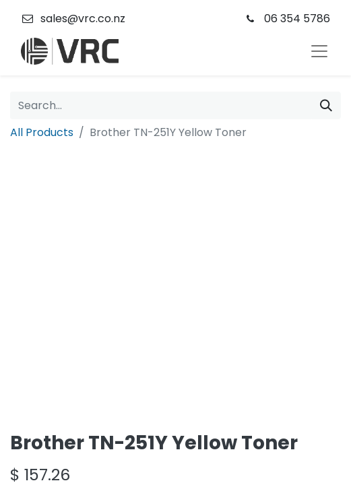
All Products (41, 132)
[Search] (326, 105)
